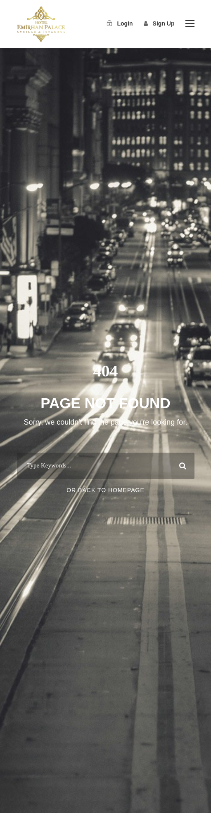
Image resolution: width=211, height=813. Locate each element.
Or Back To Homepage (105, 490)
